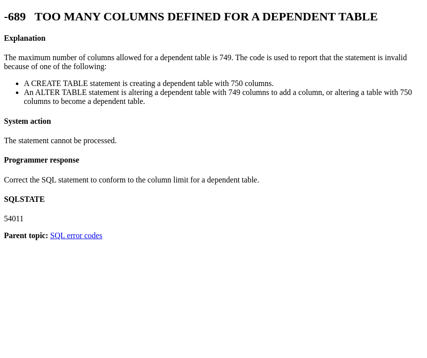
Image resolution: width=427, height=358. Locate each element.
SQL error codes (76, 235)
